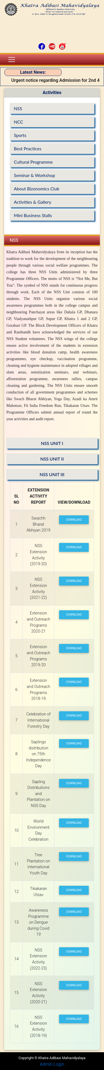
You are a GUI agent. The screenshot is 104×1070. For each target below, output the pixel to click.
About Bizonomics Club (36, 188)
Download (74, 520)
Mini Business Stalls (33, 215)
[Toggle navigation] (11, 59)
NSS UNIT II (52, 458)
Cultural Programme (33, 161)
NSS (18, 108)
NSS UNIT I (52, 443)
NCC (18, 121)
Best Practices (27, 148)
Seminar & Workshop (34, 175)
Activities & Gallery (32, 202)
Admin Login (52, 1064)
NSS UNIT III (52, 474)
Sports (20, 135)
